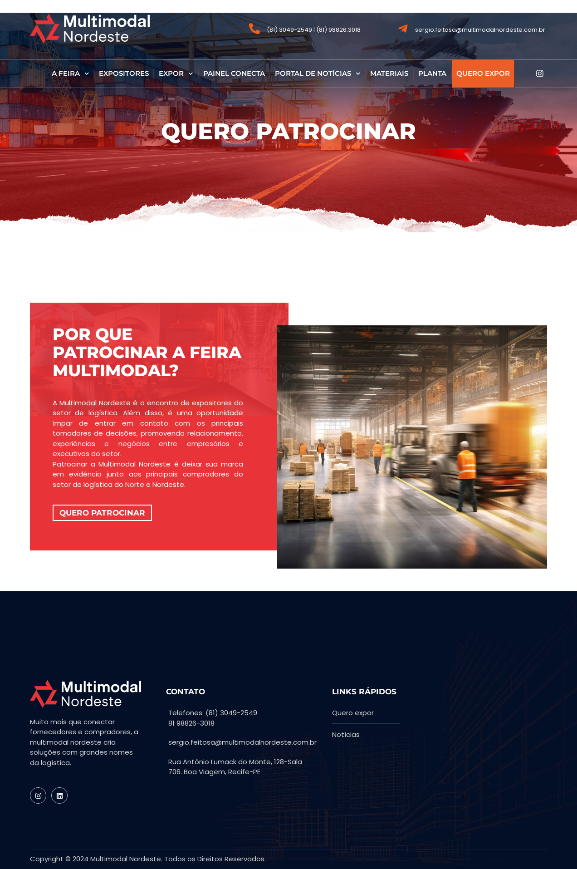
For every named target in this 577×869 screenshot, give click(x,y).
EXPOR (176, 74)
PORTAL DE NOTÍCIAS (318, 74)
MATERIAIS (389, 73)
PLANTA (432, 73)
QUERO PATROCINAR (102, 512)
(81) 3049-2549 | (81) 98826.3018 (314, 29)
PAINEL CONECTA (234, 73)
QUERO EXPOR (483, 73)
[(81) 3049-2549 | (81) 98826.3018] (254, 28)
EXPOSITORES (124, 73)
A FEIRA (70, 74)
